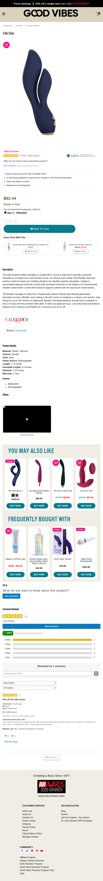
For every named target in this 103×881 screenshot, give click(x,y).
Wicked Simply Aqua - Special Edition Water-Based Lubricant (39, 561)
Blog (63, 811)
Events (64, 814)
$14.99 (39, 568)
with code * (51, 3)
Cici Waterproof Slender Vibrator (39, 492)
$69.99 (39, 498)
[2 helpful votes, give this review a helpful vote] (6, 736)
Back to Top (51, 757)
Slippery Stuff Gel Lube (15, 559)
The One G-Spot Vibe (62, 491)
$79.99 (62, 566)
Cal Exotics (21, 330)
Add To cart (39, 229)
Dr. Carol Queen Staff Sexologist (76, 820)
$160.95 (86, 567)
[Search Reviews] (51, 673)
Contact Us (27, 817)
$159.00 (15, 499)
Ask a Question (10, 166)
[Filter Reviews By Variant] (29, 688)
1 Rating (22, 155)
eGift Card (27, 811)
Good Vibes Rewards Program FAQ (37, 870)
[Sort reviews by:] (29, 683)
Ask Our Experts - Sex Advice (75, 817)
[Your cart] (97, 14)
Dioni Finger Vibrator (62, 559)
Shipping (26, 824)
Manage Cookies (30, 836)
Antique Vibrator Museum (32, 860)
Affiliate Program (28, 857)
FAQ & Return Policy (32, 833)
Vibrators (19, 25)
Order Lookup (29, 820)
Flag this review (10, 741)
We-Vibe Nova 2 (15, 491)
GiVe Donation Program (31, 863)
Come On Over (86, 491)
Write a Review (34, 155)
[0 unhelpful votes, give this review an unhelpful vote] (13, 736)
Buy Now (15, 505)
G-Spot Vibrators (33, 25)
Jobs (22, 873)
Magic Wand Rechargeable (86, 560)
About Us (26, 814)
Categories (7, 25)
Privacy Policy (29, 827)
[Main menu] (3, 13)
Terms (25, 830)
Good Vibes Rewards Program (34, 867)
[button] (13, 495)
